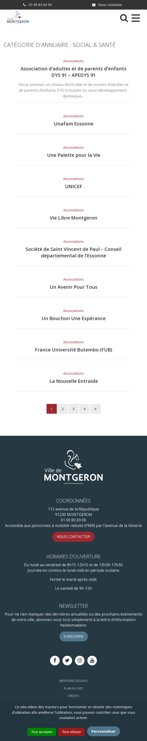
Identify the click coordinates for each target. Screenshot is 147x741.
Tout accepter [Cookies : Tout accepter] (41, 732)
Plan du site (73, 688)
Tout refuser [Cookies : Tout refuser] (71, 732)
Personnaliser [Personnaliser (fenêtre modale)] (103, 731)
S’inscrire (74, 636)
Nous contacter (107, 4)
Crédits (73, 696)
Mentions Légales (73, 681)
